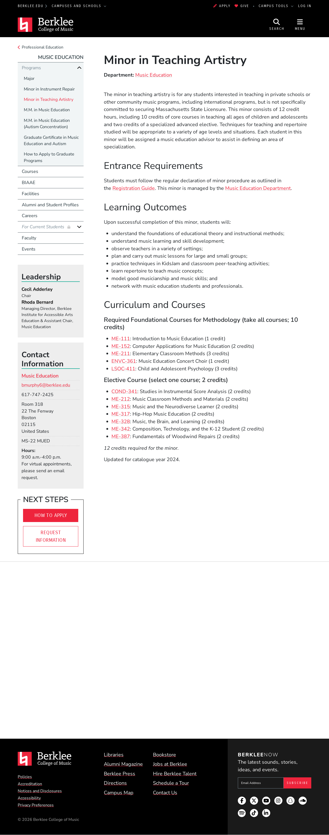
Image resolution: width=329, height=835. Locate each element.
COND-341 (124, 391)
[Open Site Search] (276, 24)
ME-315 (120, 406)
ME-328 (120, 421)
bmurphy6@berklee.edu (46, 385)
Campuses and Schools (77, 6)
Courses (30, 171)
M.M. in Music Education (47, 110)
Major (29, 78)
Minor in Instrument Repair (49, 89)
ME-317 (120, 414)
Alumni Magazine (123, 764)
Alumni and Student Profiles (50, 205)
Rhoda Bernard (37, 302)
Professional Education (42, 47)
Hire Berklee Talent (175, 773)
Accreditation (30, 784)
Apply (221, 6)
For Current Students (44, 227)
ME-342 (120, 428)
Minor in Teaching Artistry (48, 99)
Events (28, 249)
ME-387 (120, 436)
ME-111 (120, 338)
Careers (29, 216)
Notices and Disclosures (40, 791)
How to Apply (50, 515)
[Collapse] (79, 67)
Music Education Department (258, 188)
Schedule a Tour (171, 783)
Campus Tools (274, 6)
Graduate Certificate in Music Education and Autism (51, 140)
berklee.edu (31, 6)
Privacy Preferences (36, 805)
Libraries (114, 754)
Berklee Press (119, 773)
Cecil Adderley (37, 289)
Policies (25, 777)
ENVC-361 (123, 361)
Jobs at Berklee (170, 764)
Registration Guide (133, 188)
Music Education (153, 75)
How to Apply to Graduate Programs (49, 157)
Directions (115, 783)
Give (242, 6)
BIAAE (28, 182)
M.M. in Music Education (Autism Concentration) (47, 124)
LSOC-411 (123, 368)
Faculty (29, 238)
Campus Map (118, 792)
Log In (304, 6)
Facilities (30, 194)
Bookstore (164, 754)
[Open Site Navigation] (300, 24)
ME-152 (120, 346)
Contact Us (165, 792)
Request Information (51, 536)
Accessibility (29, 798)
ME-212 (120, 399)
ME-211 (120, 353)
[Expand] (79, 226)
